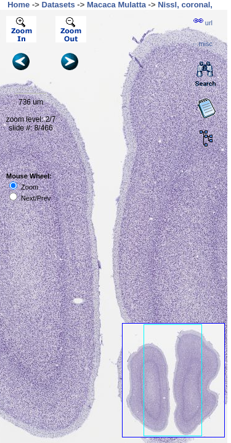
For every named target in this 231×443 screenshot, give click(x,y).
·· (203, 43)
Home (18, 4)
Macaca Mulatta (116, 4)
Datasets (58, 4)
